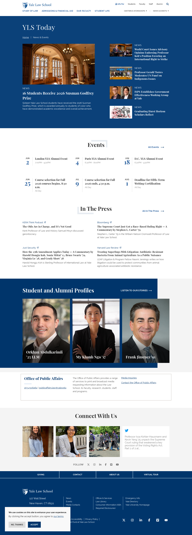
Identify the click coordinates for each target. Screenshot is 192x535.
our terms (59, 516)
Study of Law (30, 11)
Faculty (142, 4)
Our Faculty (84, 11)
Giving (40, 474)
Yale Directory (132, 501)
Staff (151, 4)
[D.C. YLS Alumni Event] (146, 161)
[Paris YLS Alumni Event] (96, 161)
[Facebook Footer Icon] (149, 520)
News (68, 498)
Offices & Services (104, 498)
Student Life (102, 11)
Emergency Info (133, 498)
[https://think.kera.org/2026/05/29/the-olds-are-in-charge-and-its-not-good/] (59, 229)
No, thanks (17, 525)
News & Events (160, 11)
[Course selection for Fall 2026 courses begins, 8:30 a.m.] (46, 185)
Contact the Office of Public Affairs (138, 382)
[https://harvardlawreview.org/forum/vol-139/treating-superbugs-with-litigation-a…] (133, 257)
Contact (77, 474)
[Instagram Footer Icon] (132, 520)
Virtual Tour (151, 474)
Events (69, 501)
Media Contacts (73, 505)
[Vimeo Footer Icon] (157, 520)
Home (26, 37)
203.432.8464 (30, 388)
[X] (88, 464)
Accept (34, 525)
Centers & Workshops (134, 11)
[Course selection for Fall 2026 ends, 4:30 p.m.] (96, 185)
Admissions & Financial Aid (57, 11)
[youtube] (117, 464)
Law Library (101, 501)
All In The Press (151, 211)
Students (131, 4)
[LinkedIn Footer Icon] (140, 520)
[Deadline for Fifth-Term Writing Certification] (146, 185)
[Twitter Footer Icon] (123, 520)
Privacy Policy (91, 519)
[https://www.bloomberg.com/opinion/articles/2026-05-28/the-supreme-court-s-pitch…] (133, 230)
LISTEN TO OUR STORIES (134, 290)
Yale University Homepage (138, 505)
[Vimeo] (111, 464)
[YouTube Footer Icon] (166, 520)
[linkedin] (100, 464)
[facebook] (106, 464)
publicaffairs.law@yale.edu (52, 388)
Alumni (159, 4)
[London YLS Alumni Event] (46, 161)
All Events (154, 147)
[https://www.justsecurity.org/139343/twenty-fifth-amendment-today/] (59, 257)
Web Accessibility (74, 519)
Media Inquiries (129, 378)
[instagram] (94, 464)
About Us (114, 474)
